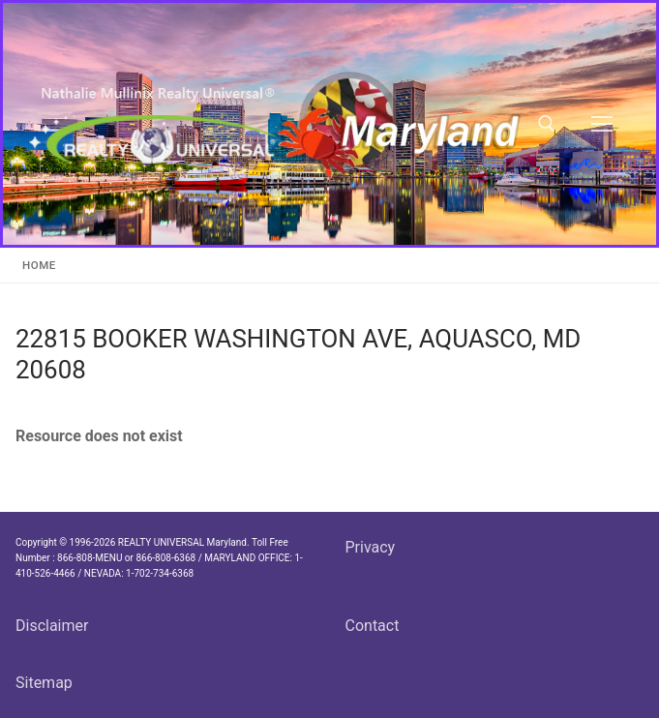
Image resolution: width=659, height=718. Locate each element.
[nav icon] (602, 124)
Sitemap (44, 682)
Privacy (370, 547)
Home (39, 265)
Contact (372, 625)
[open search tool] (546, 124)
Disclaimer (51, 625)
